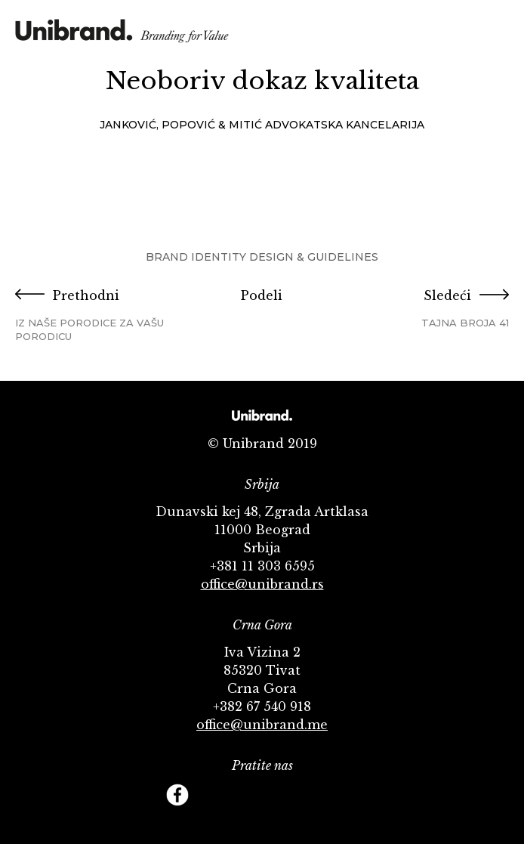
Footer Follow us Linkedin (347, 795)
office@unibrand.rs (262, 584)
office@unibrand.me (262, 724)
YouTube (245, 795)
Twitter (211, 795)
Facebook (177, 795)
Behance (313, 795)
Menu (498, 32)
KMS (122, 36)
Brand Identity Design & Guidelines (262, 257)
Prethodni (97, 315)
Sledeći (426, 308)
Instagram (279, 795)
